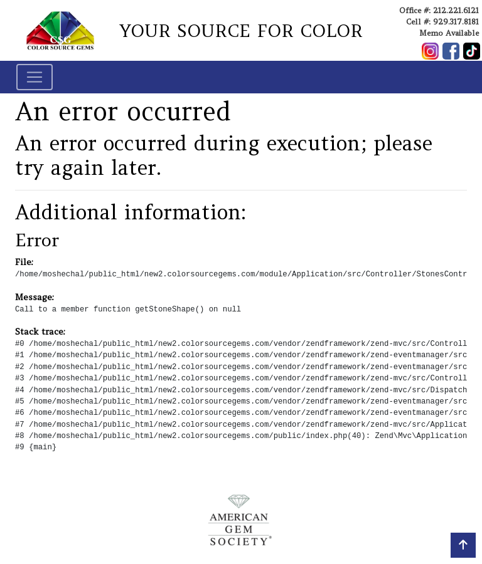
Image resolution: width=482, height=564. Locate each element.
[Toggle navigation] (34, 77)
